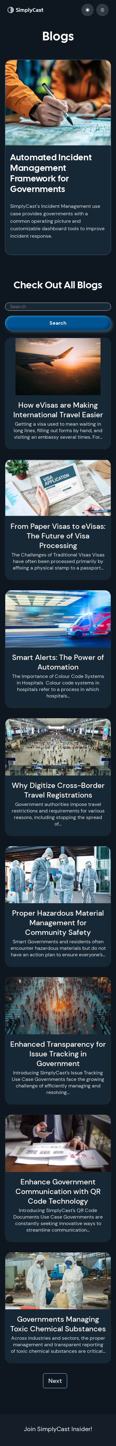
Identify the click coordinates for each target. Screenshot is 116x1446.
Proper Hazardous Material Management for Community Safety (58, 922)
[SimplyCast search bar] (58, 307)
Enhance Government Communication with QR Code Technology (58, 1191)
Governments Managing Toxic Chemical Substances (58, 1324)
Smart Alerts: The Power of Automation (58, 662)
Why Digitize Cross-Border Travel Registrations (58, 790)
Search (58, 323)
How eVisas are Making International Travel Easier (58, 409)
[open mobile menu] (102, 10)
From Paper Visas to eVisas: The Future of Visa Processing (58, 535)
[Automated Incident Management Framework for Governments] (58, 102)
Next (55, 1381)
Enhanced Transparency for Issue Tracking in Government (58, 1053)
